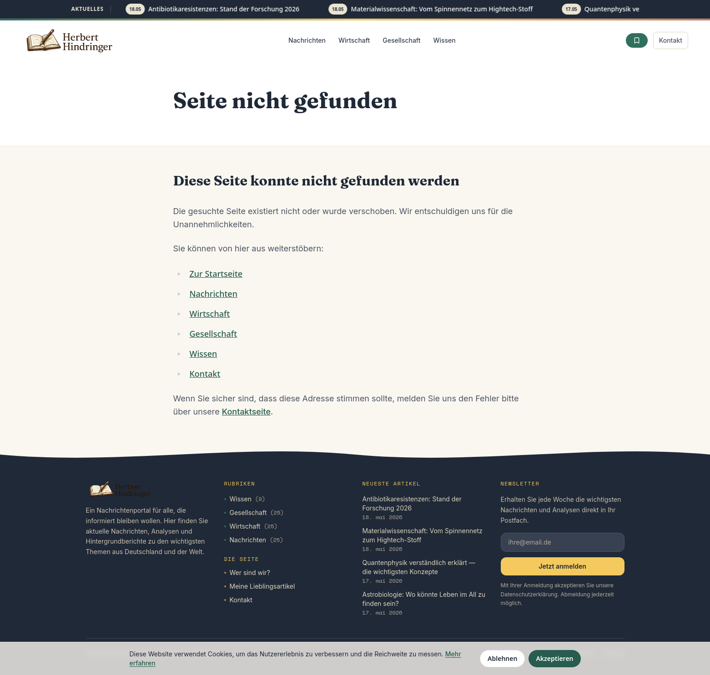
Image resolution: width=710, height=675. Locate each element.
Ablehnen (502, 658)
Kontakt (670, 40)
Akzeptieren (554, 658)
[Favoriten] (637, 40)
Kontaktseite (246, 411)
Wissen (444, 40)
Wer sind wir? (247, 572)
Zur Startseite (215, 273)
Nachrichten (307, 40)
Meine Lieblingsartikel (259, 586)
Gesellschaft (401, 40)
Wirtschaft (354, 40)
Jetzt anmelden (562, 566)
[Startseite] (70, 40)
